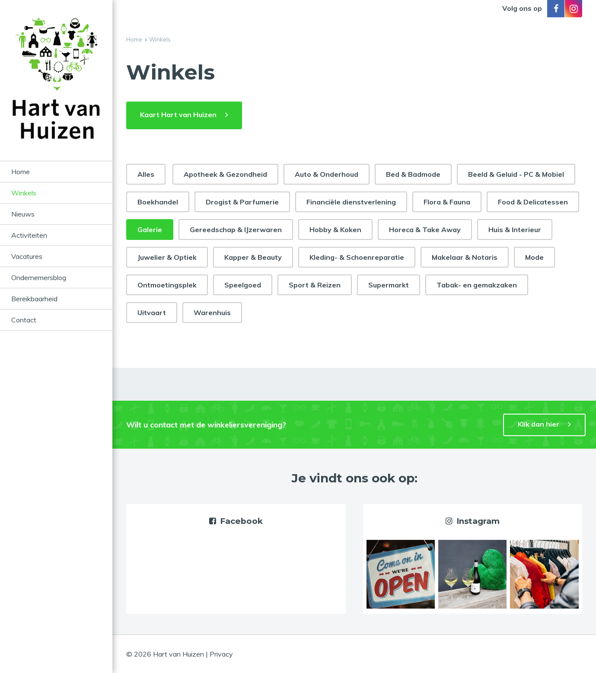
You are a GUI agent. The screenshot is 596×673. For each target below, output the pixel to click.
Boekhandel (157, 202)
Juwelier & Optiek (167, 257)
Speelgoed (242, 285)
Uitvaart (151, 312)
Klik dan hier (538, 424)
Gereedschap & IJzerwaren (236, 229)
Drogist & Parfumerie (242, 202)
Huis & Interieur (514, 229)
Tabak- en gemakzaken (477, 285)
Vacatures (26, 256)
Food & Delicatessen (533, 202)
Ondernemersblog (38, 277)
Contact (23, 320)
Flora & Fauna (447, 202)
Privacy (221, 654)
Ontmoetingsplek (167, 285)
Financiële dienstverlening (351, 202)
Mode (534, 257)
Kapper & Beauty (253, 257)
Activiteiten (29, 235)
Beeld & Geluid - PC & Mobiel (516, 174)
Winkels (23, 192)
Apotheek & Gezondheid (225, 174)
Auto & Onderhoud (326, 174)
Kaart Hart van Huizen (178, 114)
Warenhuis (212, 312)
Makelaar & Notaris (464, 257)
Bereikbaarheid (34, 298)
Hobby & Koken (335, 229)
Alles (145, 174)
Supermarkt (388, 285)
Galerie (149, 229)
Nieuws (23, 214)
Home (20, 171)
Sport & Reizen (315, 285)
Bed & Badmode (413, 174)
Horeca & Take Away (425, 229)
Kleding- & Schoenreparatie (356, 257)
